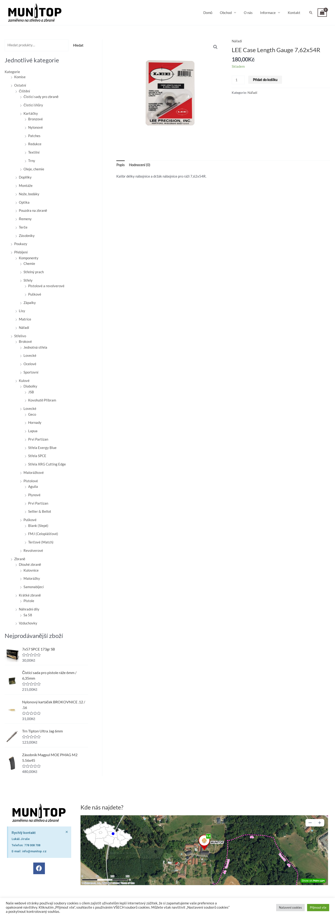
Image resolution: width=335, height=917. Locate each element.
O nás (249, 12)
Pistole (28, 600)
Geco (32, 414)
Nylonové (35, 127)
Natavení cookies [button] (290, 907)
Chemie (29, 263)
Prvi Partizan (38, 439)
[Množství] (238, 80)
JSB (31, 392)
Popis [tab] (120, 165)
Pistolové (30, 481)
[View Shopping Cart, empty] (322, 12)
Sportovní (30, 372)
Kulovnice (31, 570)
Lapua (32, 430)
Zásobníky (27, 235)
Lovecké (29, 355)
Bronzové (35, 119)
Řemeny (25, 218)
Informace (269, 12)
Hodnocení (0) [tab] (139, 165)
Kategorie (12, 71)
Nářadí (24, 327)
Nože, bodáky (29, 194)
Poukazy (20, 243)
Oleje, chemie (33, 169)
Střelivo (20, 336)
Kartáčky (30, 113)
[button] (311, 12)
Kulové (24, 380)
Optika (24, 202)
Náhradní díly (29, 609)
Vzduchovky (28, 623)
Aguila (33, 486)
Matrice (25, 319)
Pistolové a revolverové (46, 285)
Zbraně (19, 558)
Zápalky (29, 302)
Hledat (78, 45)
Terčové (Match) (41, 542)
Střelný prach (33, 272)
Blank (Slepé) (38, 525)
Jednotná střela (35, 347)
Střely (28, 280)
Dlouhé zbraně (30, 564)
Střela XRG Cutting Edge (47, 464)
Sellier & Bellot (39, 511)
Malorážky (31, 578)
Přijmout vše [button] (318, 907)
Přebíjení (21, 252)
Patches (34, 135)
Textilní (34, 152)
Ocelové (29, 363)
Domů (210, 12)
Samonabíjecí (33, 586)
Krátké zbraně (30, 595)
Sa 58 (27, 615)
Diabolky (30, 386)
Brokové (25, 341)
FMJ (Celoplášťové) (43, 533)
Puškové (34, 294)
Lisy (22, 310)
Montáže (26, 185)
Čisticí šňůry (33, 105)
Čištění (24, 91)
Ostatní (20, 85)
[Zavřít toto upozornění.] (67, 819)
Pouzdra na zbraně (33, 210)
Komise (20, 76)
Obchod (228, 12)
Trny (31, 160)
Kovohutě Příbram (42, 400)
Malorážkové (33, 472)
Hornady (34, 422)
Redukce (34, 144)
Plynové (34, 494)
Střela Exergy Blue (42, 447)
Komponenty (28, 258)
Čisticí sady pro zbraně (40, 96)
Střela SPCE (37, 455)
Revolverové (33, 550)
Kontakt (294, 12)
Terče (23, 227)
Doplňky (25, 177)
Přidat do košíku (265, 80)
